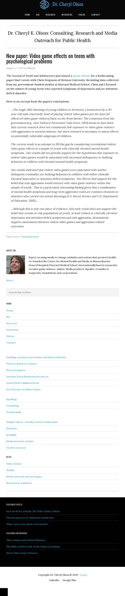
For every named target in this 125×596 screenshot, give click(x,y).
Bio (8, 316)
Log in (83, 574)
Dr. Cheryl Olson (62, 5)
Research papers (16, 370)
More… (10, 280)
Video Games (13, 463)
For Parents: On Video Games (23, 389)
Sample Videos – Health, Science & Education (32, 421)
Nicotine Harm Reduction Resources (27, 376)
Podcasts (11, 428)
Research (11, 323)
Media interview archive (20, 441)
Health (10, 470)
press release (81, 75)
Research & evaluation (19, 482)
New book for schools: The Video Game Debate (33, 511)
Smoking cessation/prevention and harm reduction (36, 357)
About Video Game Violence (22, 552)
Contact (11, 342)
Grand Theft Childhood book (22, 382)
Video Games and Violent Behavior (26, 540)
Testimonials (13, 412)
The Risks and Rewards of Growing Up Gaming (33, 546)
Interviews (12, 329)
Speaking (11, 399)
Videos (10, 336)
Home (9, 310)
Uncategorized (30, 236)
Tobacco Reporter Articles (21, 363)
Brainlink (11, 434)
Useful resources (16, 447)
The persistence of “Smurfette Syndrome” (30, 517)
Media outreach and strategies (24, 476)
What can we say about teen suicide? (27, 524)
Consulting (12, 405)
